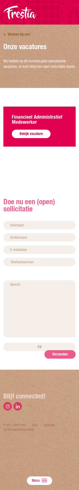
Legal (34, 432)
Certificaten (49, 432)
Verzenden (60, 361)
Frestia (20, 12)
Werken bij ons (19, 34)
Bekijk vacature (31, 133)
